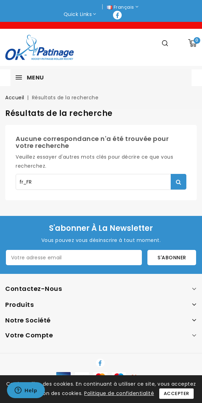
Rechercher (178, 182)
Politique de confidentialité (119, 393)
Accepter (176, 393)
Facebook (118, 15)
